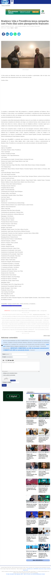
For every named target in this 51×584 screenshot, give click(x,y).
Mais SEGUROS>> (38, 560)
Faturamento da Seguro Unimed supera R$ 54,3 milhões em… (43, 490)
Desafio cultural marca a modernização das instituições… (31, 473)
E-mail (7, 356)
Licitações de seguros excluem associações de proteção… (43, 522)
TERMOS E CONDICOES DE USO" (29, 331)
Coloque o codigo (7, 382)
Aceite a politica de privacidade (9, 375)
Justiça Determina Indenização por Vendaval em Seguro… (44, 439)
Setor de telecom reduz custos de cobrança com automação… (43, 506)
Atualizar (13, 380)
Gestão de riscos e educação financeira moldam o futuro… (31, 555)
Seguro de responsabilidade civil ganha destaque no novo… (31, 456)
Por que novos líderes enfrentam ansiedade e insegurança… (44, 539)
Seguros (12, 27)
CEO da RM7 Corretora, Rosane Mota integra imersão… (44, 473)
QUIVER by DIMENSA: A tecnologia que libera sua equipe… (43, 423)
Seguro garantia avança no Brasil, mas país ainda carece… (31, 522)
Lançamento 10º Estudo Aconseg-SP (31, 489)
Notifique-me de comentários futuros (10, 373)
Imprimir (16, 27)
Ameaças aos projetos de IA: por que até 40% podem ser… (43, 555)
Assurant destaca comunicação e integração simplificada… (31, 439)
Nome (6, 354)
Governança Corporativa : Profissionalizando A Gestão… (31, 422)
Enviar (4, 385)
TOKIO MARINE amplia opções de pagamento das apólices (31, 405)
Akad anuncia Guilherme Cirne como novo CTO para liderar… (43, 456)
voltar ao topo (46, 335)
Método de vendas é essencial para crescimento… (31, 506)
